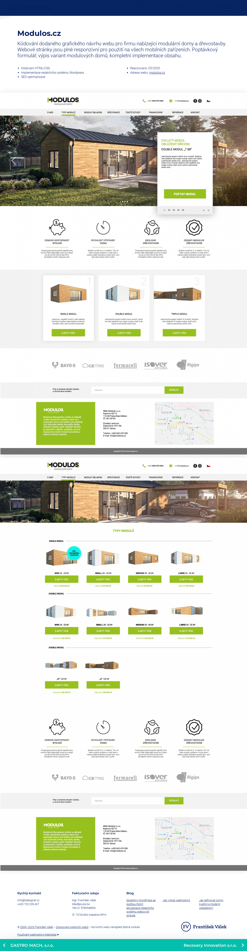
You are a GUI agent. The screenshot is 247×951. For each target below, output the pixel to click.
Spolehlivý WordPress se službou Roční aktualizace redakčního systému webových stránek (141, 908)
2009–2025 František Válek (36, 927)
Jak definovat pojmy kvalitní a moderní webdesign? (211, 904)
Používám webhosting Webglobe (37, 934)
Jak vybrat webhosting (176, 900)
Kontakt (200, 8)
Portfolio (179, 8)
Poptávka (224, 8)
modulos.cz (157, 72)
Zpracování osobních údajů (72, 927)
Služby (160, 8)
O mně (141, 8)
